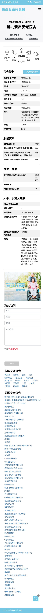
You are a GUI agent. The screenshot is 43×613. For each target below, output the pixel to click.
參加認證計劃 (9, 144)
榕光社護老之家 (10, 423)
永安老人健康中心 (11, 559)
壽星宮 (7, 572)
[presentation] (21, 355)
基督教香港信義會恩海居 (14, 530)
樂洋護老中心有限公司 (13, 413)
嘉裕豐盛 (8, 556)
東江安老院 (9, 407)
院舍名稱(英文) (10, 82)
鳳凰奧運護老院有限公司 (14, 436)
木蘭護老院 (9, 595)
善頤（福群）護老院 (12, 592)
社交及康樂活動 (10, 217)
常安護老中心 (9, 462)
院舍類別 (7, 108)
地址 (6, 112)
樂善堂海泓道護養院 (12, 449)
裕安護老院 (9, 517)
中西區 (7, 375)
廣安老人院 (9, 504)
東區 (24, 375)
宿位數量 (7, 99)
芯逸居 (7, 491)
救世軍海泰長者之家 (12, 546)
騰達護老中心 (9, 510)
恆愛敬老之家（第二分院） (15, 403)
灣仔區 (16, 375)
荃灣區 (35, 381)
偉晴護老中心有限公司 (13, 497)
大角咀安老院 (9, 588)
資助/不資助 (9, 103)
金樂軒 (7, 585)
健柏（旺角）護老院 (12, 475)
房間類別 (7, 212)
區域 (6, 86)
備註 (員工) (8, 208)
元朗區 (16, 383)
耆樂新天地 (9, 536)
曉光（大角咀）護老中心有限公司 (18, 446)
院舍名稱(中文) (10, 78)
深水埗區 (8, 378)
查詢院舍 (35, 598)
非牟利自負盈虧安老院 (14, 39)
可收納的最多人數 (11, 189)
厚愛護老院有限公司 (12, 429)
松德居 (7, 439)
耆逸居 (7, 455)
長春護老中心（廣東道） (14, 420)
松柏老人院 (9, 416)
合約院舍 (29, 35)
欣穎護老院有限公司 (12, 410)
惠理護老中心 (9, 433)
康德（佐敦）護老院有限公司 (16, 523)
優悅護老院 (9, 582)
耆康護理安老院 (10, 481)
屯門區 (7, 383)
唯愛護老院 (9, 485)
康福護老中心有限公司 (13, 566)
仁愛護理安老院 (10, 459)
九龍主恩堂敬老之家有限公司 (16, 569)
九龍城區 (29, 378)
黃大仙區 (8, 381)
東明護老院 (9, 507)
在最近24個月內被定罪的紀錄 (16, 160)
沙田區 (7, 386)
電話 (6, 91)
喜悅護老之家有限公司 (13, 478)
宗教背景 (7, 129)
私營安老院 (33, 39)
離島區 (25, 386)
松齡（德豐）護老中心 (13, 520)
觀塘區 (18, 381)
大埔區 (31, 383)
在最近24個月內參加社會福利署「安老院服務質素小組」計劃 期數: (18, 154)
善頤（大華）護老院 (12, 472)
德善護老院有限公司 (12, 527)
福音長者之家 (9, 426)
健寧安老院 (9, 579)
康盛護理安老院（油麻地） (15, 514)
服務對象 (7, 185)
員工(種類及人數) (11, 204)
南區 (31, 375)
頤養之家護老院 (10, 562)
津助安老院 (14, 35)
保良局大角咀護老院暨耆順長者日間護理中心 (22, 400)
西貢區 (16, 386)
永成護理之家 (9, 452)
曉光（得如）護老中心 (13, 488)
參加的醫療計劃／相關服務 (11, 233)
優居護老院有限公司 (12, 501)
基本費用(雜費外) (11, 95)
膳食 (6, 125)
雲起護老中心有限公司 (13, 543)
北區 (24, 383)
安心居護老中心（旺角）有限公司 (18, 553)
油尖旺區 (18, 378)
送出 (12, 364)
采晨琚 (7, 549)
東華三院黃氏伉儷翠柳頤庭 (15, 575)
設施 (6, 239)
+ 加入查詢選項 (31, 72)
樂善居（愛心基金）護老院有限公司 (19, 397)
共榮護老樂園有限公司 (13, 465)
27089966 (35, 2)
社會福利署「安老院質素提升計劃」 (18, 148)
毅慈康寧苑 (9, 533)
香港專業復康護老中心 (13, 468)
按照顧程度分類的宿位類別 (15, 175)
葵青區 (26, 381)
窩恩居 (7, 442)
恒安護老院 (9, 540)
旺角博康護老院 (10, 494)
